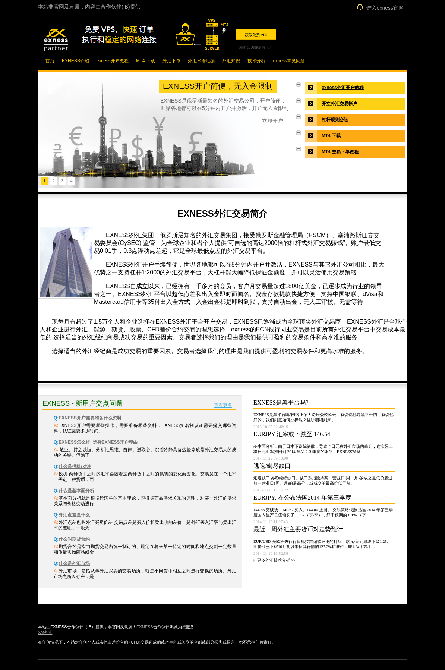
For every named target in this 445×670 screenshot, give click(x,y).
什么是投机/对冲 (75, 466)
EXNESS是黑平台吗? (281, 402)
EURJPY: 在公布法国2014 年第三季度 (302, 497)
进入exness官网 (385, 8)
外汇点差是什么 (74, 515)
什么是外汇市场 (74, 563)
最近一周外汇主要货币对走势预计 (298, 529)
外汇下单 (171, 60)
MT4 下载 (145, 60)
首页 (49, 60)
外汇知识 (231, 60)
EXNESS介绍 (75, 60)
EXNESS (144, 627)
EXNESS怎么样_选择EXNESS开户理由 (98, 442)
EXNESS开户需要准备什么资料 (90, 418)
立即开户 (272, 121)
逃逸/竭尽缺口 (272, 466)
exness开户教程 (113, 60)
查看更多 (223, 405)
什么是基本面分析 (76, 490)
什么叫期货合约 (74, 539)
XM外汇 (45, 632)
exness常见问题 (289, 60)
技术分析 (256, 60)
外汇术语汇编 (201, 60)
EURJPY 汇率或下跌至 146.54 (291, 434)
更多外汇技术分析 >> (276, 560)
